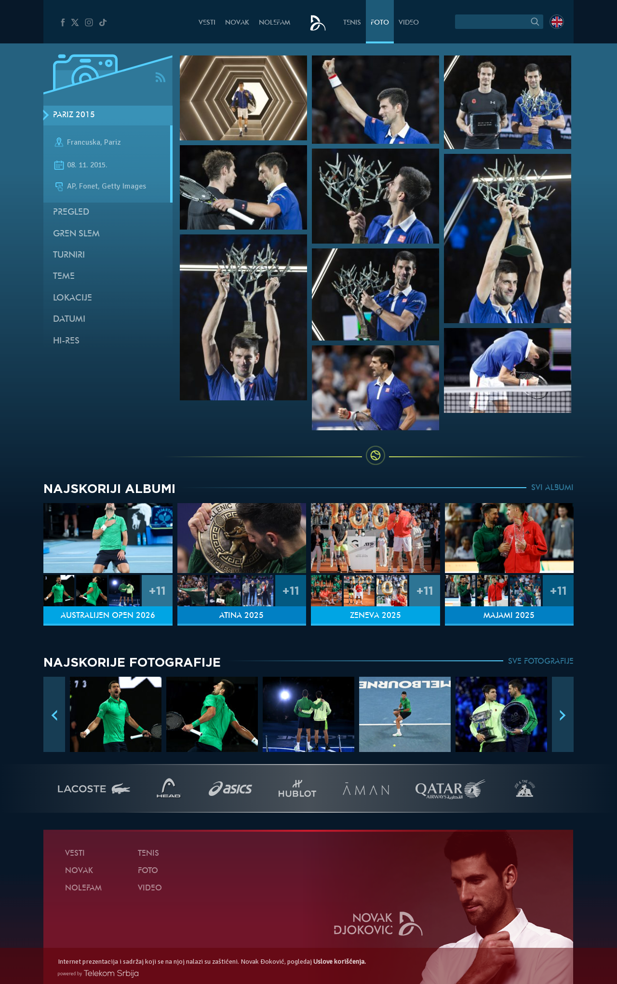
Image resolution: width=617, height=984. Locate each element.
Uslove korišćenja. (339, 961)
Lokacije (72, 298)
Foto (380, 23)
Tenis (352, 23)
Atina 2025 (241, 616)
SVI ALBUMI (552, 488)
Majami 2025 (509, 616)
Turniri (69, 255)
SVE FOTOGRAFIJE (541, 662)
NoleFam (274, 23)
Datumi (69, 319)
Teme (64, 276)
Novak (237, 23)
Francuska (83, 142)
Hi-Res (66, 341)
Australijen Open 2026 (108, 616)
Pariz (112, 142)
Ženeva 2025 (375, 616)
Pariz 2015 (74, 115)
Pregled (71, 212)
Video (409, 23)
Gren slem (76, 234)
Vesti (207, 23)
